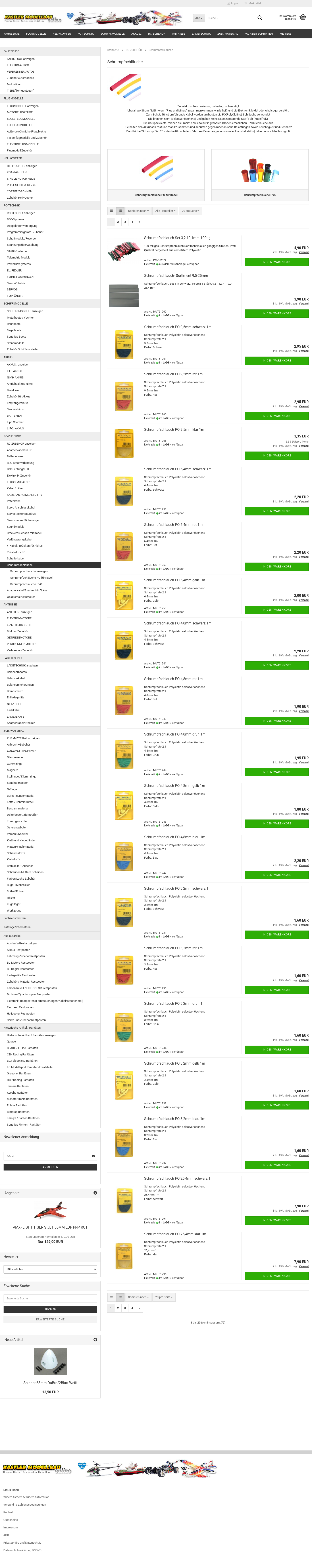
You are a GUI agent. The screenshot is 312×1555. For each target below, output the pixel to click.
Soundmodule (15, 526)
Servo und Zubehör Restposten (26, 1020)
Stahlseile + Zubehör (20, 866)
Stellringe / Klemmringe (21, 776)
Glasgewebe (15, 757)
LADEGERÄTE (15, 716)
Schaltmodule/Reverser (22, 238)
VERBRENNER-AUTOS (21, 71)
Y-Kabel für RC (16, 552)
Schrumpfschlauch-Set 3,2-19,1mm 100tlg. (177, 242)
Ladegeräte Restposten (21, 975)
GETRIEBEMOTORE (19, 637)
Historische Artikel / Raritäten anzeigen (31, 1035)
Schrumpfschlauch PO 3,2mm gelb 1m (174, 1067)
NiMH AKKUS (15, 377)
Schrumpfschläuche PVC (26, 584)
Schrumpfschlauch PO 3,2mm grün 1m (175, 1008)
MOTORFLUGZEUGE (20, 112)
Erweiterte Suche (50, 1319)
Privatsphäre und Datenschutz (22, 1542)
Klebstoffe (13, 859)
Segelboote (14, 330)
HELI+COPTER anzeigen (22, 166)
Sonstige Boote (16, 336)
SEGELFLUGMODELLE (21, 118)
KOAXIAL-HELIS (17, 172)
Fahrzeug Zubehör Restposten (26, 956)
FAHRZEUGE (11, 33)
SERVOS (12, 289)
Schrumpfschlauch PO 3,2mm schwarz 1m (178, 893)
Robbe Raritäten (17, 1105)
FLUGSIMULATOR (18, 482)
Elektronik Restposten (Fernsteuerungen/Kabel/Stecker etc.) (45, 1000)
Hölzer (11, 897)
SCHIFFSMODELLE (112, 33)
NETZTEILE (14, 704)
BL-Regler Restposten (20, 969)
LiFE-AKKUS (14, 371)
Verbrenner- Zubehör (20, 650)
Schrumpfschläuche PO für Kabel (31, 577)
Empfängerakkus (18, 403)
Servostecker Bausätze (21, 513)
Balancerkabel (16, 678)
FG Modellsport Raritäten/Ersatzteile (29, 1067)
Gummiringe (14, 763)
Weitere (285, 33)
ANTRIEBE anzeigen (19, 612)
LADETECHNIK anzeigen (22, 665)
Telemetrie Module (18, 257)
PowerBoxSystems (19, 264)
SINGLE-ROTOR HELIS (21, 178)
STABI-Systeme (17, 251)
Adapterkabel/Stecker (21, 723)
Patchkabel (14, 501)
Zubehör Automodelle (20, 78)
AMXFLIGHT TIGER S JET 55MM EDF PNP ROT (50, 1227)
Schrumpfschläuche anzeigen (29, 571)
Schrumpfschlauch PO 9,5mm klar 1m (174, 434)
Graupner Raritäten (19, 1073)
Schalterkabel (15, 558)
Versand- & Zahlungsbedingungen (24, 1504)
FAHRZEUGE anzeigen (21, 59)
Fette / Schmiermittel (20, 802)
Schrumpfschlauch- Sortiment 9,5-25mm (176, 280)
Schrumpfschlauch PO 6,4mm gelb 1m (174, 584)
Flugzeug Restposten (20, 1007)
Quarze (11, 1041)
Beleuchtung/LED (18, 469)
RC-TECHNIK (85, 33)
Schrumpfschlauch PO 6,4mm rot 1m (173, 529)
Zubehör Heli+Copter (20, 197)
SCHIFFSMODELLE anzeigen (25, 311)
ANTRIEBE (178, 33)
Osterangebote (16, 827)
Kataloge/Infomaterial (17, 927)
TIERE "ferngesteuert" (20, 90)
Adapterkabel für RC (19, 450)
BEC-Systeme (15, 219)
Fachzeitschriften (259, 33)
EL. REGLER (14, 270)
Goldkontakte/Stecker (21, 597)
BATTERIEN (14, 415)
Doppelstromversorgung (22, 225)
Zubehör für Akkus (18, 396)
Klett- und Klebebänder (21, 840)
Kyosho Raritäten (17, 1092)
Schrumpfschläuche (20, 565)
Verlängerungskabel (19, 539)
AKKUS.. (136, 33)
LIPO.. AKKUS (15, 428)
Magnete (12, 770)
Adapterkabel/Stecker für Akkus (27, 590)
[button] (111, 215)
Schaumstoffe (16, 853)
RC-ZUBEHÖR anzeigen (21, 443)
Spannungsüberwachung (22, 244)
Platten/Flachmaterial (20, 846)
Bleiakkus (13, 390)
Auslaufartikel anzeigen (22, 943)
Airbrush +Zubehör (18, 744)
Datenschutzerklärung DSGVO (22, 1550)
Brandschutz (15, 691)
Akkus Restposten (18, 950)
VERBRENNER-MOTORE (22, 644)
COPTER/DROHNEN (19, 191)
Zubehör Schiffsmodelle (22, 349)
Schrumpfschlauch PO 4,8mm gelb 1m (174, 790)
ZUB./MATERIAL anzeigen (23, 738)
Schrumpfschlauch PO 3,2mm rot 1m (173, 952)
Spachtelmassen (17, 782)
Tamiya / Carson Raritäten (23, 1118)
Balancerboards (17, 672)
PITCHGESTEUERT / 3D (22, 185)
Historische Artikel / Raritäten (22, 1027)
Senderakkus (15, 409)
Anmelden (50, 1167)
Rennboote (14, 324)
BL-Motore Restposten (21, 962)
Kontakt (8, 1512)
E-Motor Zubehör (17, 631)
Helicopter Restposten (21, 1013)
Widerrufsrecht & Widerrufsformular (26, 1497)
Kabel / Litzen (15, 488)
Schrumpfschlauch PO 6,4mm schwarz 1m (178, 473)
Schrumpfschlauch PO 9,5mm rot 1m (173, 378)
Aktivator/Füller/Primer (21, 751)
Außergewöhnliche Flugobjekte (26, 131)
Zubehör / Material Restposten (26, 981)
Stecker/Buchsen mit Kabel (24, 533)
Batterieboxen (15, 456)
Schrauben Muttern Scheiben (25, 872)
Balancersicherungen (20, 684)
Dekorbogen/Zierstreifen (22, 814)
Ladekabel (13, 710)
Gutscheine (10, 1519)
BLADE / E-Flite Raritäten (22, 1048)
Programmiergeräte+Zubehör (25, 232)
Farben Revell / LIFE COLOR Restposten (32, 988)
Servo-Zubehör (16, 283)
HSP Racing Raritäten (20, 1080)
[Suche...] (199, 18)
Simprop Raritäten (18, 1112)
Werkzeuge (14, 910)
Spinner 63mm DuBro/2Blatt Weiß (50, 1383)
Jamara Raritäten (18, 1086)
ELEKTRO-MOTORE (19, 618)
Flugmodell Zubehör (19, 150)
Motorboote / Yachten (20, 317)
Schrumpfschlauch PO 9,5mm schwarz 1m (178, 331)
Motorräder (14, 84)
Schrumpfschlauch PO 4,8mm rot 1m (173, 683)
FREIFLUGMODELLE (19, 125)
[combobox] (138, 215)
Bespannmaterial (17, 808)
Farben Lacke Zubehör (21, 878)
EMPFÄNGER (15, 296)
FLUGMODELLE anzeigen (23, 106)
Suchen (50, 1309)
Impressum (10, 1527)
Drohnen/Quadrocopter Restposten (29, 994)
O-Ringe (12, 789)
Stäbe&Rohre (15, 891)
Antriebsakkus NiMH (20, 383)
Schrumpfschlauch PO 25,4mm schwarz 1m (179, 1183)
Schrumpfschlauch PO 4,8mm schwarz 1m (178, 627)
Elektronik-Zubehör (19, 475)
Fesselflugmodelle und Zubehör (27, 137)
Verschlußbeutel (17, 834)
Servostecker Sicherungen (23, 520)
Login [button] (232, 3)
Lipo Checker (15, 422)
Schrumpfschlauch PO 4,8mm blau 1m (174, 841)
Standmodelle (15, 343)
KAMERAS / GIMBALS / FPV (24, 494)
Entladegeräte (15, 697)
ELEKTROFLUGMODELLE (23, 144)
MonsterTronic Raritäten (22, 1099)
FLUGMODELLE (36, 33)
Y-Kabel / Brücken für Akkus (25, 545)
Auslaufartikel (12, 935)
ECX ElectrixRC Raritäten (22, 1060)
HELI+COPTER (61, 33)
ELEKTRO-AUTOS (18, 65)
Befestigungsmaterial (20, 795)
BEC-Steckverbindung (20, 462)
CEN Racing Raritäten (20, 1054)
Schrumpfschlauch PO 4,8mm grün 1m (175, 738)
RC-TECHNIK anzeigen (21, 213)
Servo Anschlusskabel (21, 507)
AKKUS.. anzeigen (18, 364)
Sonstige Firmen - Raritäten (24, 1124)
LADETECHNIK (201, 33)
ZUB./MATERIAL (227, 33)
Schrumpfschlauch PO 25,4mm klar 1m (175, 1238)
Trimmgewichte (17, 821)
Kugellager (13, 904)
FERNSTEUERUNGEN (20, 276)
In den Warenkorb (276, 266)
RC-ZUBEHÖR (156, 33)
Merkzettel (253, 3)
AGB (6, 1535)
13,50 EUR (50, 1392)
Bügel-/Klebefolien (18, 885)
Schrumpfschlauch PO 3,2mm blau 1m (174, 1123)
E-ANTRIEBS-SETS (19, 624)
